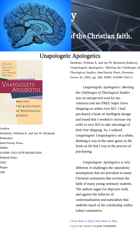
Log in (74, 225)
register (88, 225)
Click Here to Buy (82, 221)
